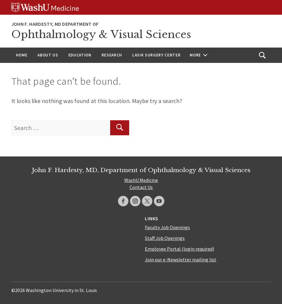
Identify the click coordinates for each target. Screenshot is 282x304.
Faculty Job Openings (167, 227)
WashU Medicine (141, 180)
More (195, 55)
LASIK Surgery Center (156, 55)
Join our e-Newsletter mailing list (180, 259)
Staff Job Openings (165, 238)
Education (79, 55)
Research (112, 55)
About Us (47, 55)
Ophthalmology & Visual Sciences (101, 34)
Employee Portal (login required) (179, 249)
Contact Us (141, 187)
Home (22, 55)
